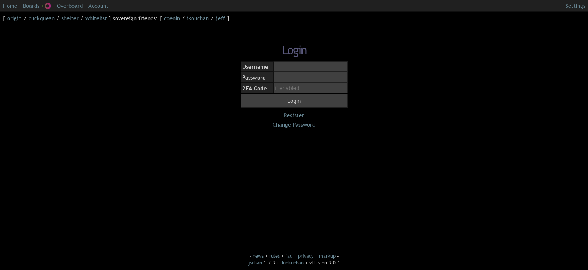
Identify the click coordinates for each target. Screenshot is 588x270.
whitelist (96, 18)
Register (294, 115)
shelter (70, 18)
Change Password (294, 124)
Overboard (70, 5)
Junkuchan (292, 262)
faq (288, 255)
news (258, 255)
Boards (37, 5)
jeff (220, 18)
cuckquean (41, 18)
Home (10, 5)
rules (274, 255)
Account (98, 5)
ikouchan (198, 18)
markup (327, 255)
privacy (306, 255)
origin (14, 18)
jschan (255, 262)
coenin (172, 18)
